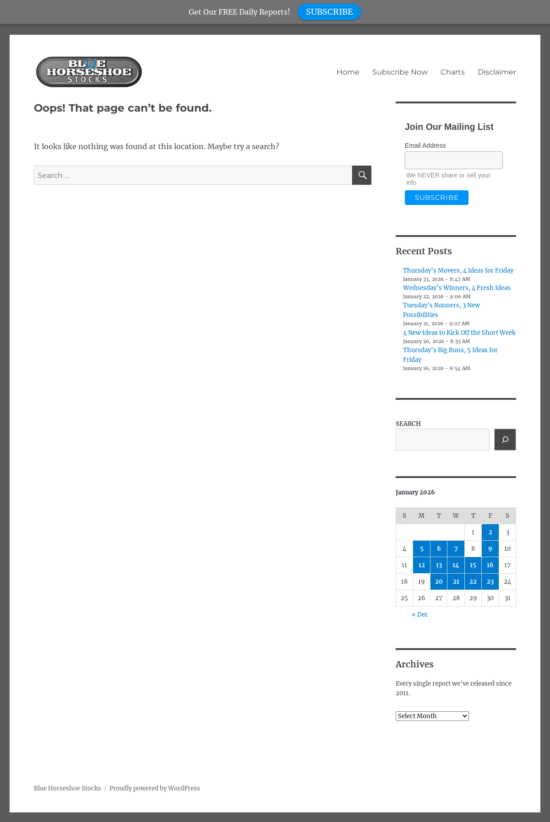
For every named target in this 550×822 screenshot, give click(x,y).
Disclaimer (497, 72)
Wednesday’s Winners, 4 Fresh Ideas (457, 288)
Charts (453, 72)
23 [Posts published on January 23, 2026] (490, 582)
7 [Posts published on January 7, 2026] (456, 549)
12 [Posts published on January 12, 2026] (422, 565)
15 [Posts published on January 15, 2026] (473, 565)
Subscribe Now (400, 72)
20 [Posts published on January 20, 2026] (439, 582)
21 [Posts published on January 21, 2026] (456, 582)
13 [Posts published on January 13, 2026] (439, 565)
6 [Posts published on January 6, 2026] (439, 549)
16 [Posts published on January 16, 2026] (490, 565)
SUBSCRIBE (329, 11)
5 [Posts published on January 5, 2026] (422, 549)
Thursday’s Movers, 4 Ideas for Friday (458, 270)
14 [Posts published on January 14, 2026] (455, 565)
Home (348, 72)
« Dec (420, 614)
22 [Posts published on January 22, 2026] (473, 582)
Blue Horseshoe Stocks (67, 788)
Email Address (425, 145)
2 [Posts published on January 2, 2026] (490, 532)
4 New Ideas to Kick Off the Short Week (459, 333)
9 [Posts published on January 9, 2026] (490, 549)
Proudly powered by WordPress (154, 788)
